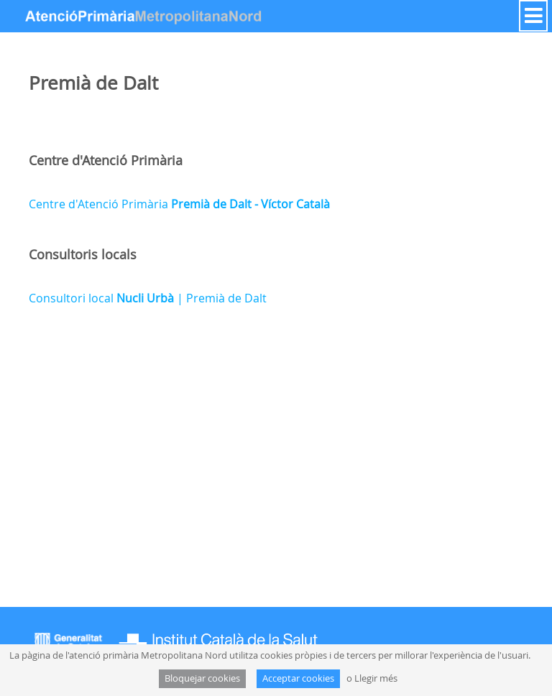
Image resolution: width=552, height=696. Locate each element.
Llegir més (375, 678)
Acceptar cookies (298, 678)
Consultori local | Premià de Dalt (148, 298)
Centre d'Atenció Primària (179, 204)
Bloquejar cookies (202, 678)
